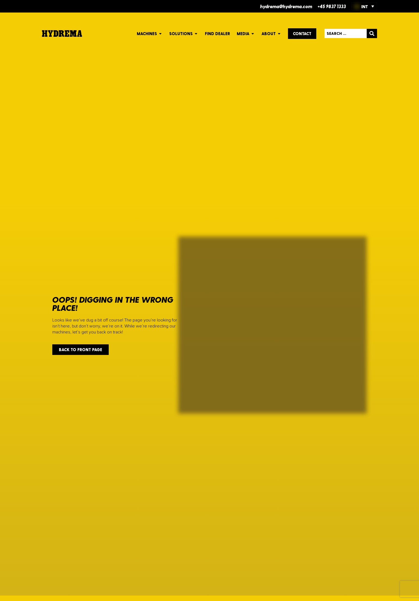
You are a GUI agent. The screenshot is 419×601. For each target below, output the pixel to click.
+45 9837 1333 (332, 6)
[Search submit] (372, 33)
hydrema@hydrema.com (286, 6)
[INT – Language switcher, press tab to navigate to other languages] (364, 6)
